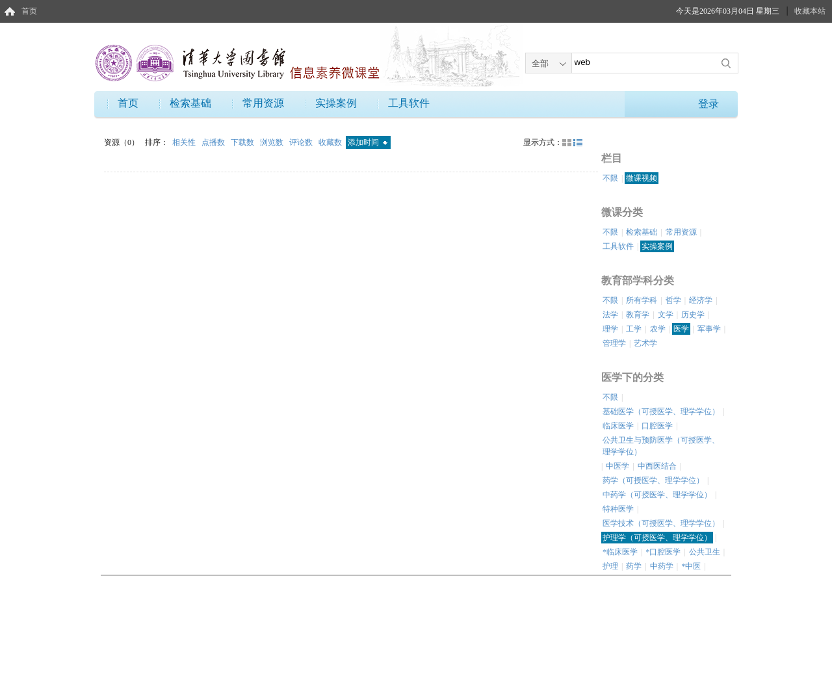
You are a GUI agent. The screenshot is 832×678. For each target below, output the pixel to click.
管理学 (614, 343)
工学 (634, 328)
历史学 (693, 314)
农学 (658, 328)
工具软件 (409, 103)
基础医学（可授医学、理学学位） (661, 411)
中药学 (661, 566)
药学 (634, 566)
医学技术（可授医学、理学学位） (661, 523)
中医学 (617, 466)
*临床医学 (620, 551)
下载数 (243, 142)
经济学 (700, 300)
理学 (610, 328)
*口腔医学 (663, 551)
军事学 (709, 328)
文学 (665, 314)
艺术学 (645, 343)
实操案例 (336, 103)
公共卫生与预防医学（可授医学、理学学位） (661, 446)
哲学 (673, 300)
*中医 (691, 566)
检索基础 (190, 103)
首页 (29, 11)
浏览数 (272, 142)
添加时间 (367, 142)
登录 (708, 103)
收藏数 (331, 142)
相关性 (185, 142)
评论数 (302, 142)
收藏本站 (810, 11)
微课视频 (641, 178)
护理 (610, 566)
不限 (610, 178)
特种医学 (618, 509)
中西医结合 (657, 466)
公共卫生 (704, 551)
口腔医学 (657, 425)
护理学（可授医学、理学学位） (657, 537)
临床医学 (618, 425)
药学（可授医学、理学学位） (653, 480)
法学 (610, 314)
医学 (681, 328)
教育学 (637, 314)
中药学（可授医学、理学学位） (657, 494)
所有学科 (641, 300)
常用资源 (263, 103)
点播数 (214, 142)
